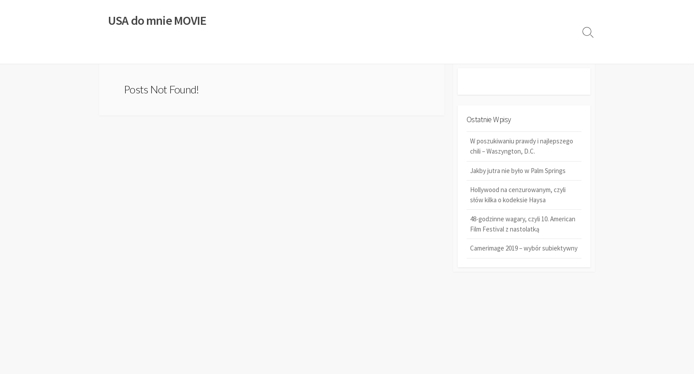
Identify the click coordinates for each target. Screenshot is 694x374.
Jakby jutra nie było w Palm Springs (518, 171)
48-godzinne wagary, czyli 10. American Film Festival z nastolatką (522, 224)
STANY (303, 53)
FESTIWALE (266, 53)
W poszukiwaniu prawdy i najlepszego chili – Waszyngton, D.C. (521, 147)
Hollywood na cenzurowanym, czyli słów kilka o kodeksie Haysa (518, 195)
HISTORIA (224, 53)
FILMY (113, 53)
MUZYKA (185, 53)
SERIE (335, 53)
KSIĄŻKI (149, 53)
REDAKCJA (374, 53)
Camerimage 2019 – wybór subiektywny (524, 249)
